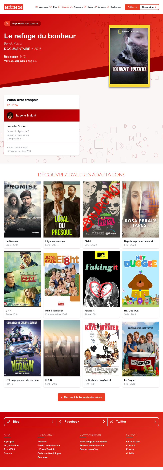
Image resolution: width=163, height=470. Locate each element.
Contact (130, 448)
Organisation (11, 448)
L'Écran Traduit (46, 452)
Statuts (8, 456)
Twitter (133, 424)
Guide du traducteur (49, 448)
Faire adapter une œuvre (93, 444)
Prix (51, 7)
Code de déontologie (49, 456)
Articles (98, 7)
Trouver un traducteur (92, 448)
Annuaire (75, 7)
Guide (87, 7)
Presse (130, 452)
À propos (40, 7)
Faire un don (133, 444)
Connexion (149, 7)
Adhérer (131, 7)
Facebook (82, 424)
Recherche (113, 7)
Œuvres (62, 7)
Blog (30, 424)
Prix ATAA (9, 452)
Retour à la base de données (81, 400)
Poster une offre (89, 452)
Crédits (130, 456)
